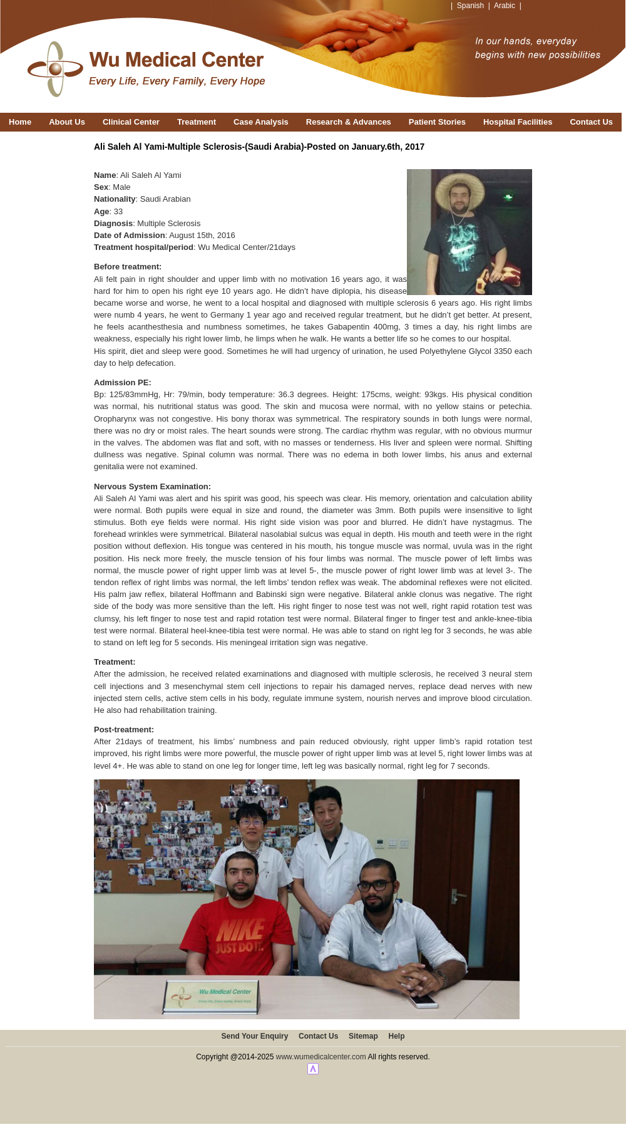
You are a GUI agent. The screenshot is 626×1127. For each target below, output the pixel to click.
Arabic (504, 5)
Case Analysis (261, 122)
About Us (67, 122)
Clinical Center (131, 122)
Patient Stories (437, 122)
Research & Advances (348, 122)
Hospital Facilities (518, 122)
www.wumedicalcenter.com (321, 1056)
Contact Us (591, 122)
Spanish (470, 5)
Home (20, 122)
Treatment (196, 122)
